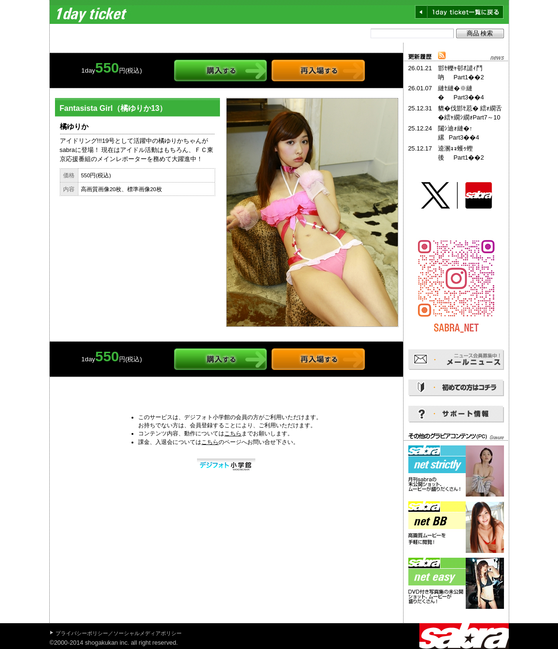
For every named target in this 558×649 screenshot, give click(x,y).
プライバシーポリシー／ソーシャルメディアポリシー (118, 633)
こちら (232, 433)
